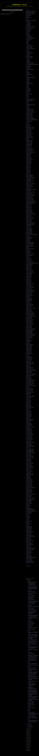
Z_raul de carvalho (29, 503)
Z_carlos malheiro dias (29, 261)
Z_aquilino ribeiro (29, 220)
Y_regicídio (28, 101)
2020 (28, 737)
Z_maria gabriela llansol (30, 450)
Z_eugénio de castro (29, 305)
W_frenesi (27, 16)
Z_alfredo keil (28, 155)
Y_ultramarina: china (29, 113)
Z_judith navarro (28, 401)
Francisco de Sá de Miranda (32, 663)
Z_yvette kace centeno (29, 562)
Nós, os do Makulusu (31, 603)
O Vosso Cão (30, 652)
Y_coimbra (27, 51)
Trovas (29, 719)
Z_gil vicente (28, 341)
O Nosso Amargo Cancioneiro (33, 717)
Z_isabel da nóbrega (29, 357)
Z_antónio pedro (28, 208)
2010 (28, 750)
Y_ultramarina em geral (30, 109)
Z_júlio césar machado (29, 407)
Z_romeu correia (28, 513)
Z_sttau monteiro (28, 539)
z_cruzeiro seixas (29, 277)
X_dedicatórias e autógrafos (30, 26)
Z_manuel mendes (29, 439)
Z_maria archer (28, 447)
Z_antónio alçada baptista (30, 177)
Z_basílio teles (28, 241)
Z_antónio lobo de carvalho (30, 201)
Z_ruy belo (27, 518)
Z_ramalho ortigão (29, 500)
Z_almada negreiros (29, 159)
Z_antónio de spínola (29, 186)
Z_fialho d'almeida (29, 327)
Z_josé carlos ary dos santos (30, 385)
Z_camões (27, 256)
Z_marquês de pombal (29, 473)
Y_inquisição (28, 68)
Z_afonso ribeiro (28, 135)
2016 (28, 743)
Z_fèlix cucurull (28, 309)
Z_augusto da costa (29, 232)
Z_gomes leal (28, 343)
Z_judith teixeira (28, 402)
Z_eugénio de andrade (29, 304)
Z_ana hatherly (28, 171)
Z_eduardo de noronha (29, 291)
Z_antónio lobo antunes (30, 199)
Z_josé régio (28, 394)
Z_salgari (27, 525)
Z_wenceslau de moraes (30, 561)
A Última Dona (30, 626)
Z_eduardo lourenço (29, 292)
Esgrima (29, 620)
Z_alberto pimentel (29, 145)
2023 (28, 732)
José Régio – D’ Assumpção (32, 627)
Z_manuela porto (28, 443)
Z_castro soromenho (29, 264)
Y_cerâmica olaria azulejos (30, 48)
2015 (28, 744)
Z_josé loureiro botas (29, 390)
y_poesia (27, 95)
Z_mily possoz (28, 477)
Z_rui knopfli (28, 517)
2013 (28, 747)
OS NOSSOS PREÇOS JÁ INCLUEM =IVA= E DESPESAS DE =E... (32, 583)
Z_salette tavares (29, 523)
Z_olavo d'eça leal (29, 486)
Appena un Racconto (31, 704)
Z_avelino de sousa (29, 237)
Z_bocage (27, 247)
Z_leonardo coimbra (29, 420)
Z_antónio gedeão (29, 193)
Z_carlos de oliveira (29, 259)
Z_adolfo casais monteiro (30, 127)
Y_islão (27, 70)
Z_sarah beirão (28, 530)
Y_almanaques (28, 35)
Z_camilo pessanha (29, 255)
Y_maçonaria (28, 78)
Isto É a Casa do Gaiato (32, 667)
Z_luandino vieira (28, 425)
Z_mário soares (28, 472)
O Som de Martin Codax (32, 716)
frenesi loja (19, 5)
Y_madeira (27, 79)
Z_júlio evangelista (29, 411)
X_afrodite (27, 21)
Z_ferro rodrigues (29, 326)
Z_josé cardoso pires (29, 384)
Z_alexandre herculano (29, 149)
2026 (28, 579)
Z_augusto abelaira (29, 230)
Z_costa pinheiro (28, 274)
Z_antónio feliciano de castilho (31, 189)
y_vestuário (28, 122)
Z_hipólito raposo (29, 350)
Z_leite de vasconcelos (29, 419)
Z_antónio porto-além (29, 210)
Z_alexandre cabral (29, 148)
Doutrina (29, 666)
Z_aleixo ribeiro (28, 146)
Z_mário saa (28, 469)
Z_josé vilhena (28, 399)
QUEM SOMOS (28, 15)
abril (28, 723)
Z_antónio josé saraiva (29, 198)
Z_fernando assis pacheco (30, 313)
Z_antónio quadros (29, 211)
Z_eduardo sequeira (29, 295)
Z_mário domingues (29, 465)
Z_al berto (27, 139)
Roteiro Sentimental (31, 608)
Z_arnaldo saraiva (29, 225)
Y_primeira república (29, 100)
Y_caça (27, 43)
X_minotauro (28, 31)
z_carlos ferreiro (28, 260)
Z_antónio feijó (28, 188)
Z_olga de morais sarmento (30, 487)
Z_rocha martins (28, 512)
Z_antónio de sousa (29, 185)
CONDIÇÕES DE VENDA (30, 12)
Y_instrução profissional (30, 69)
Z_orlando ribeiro (28, 492)
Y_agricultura (28, 34)
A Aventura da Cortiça (31, 591)
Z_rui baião (28, 516)
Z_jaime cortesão (29, 358)
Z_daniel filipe (28, 282)
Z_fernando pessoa (29, 322)
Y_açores (27, 33)
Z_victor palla (28, 553)
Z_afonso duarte (28, 132)
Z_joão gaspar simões (29, 367)
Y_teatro (27, 106)
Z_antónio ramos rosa (29, 212)
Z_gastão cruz (28, 339)
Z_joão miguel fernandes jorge (31, 370)
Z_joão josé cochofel (29, 368)
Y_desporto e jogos (29, 56)
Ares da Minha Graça (31, 629)
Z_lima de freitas (28, 423)
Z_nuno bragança (29, 483)
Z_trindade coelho (29, 547)
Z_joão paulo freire (29, 371)
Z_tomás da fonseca (29, 543)
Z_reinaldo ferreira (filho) (30, 509)
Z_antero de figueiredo (29, 175)
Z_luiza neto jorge (29, 429)
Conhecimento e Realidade (32, 611)
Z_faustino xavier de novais (30, 308)
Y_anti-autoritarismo (29, 37)
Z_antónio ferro (28, 190)
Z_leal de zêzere (28, 416)
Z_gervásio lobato (29, 340)
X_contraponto (28, 24)
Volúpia (29, 645)
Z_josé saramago (29, 397)
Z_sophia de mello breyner (30, 536)
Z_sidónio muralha (29, 532)
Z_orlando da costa (29, 490)
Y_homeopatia (28, 65)
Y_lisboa (27, 75)
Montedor (29, 709)
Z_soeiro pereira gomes (30, 535)
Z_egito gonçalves (29, 297)
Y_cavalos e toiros (29, 47)
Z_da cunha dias (28, 279)
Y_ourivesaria (28, 88)
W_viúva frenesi (28, 17)
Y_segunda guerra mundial (30, 104)
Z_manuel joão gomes (29, 438)
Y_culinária (27, 55)
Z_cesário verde (28, 268)
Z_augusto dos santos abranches (31, 234)
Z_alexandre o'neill (29, 150)
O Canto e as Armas (31, 707)
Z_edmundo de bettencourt (30, 290)
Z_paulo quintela (28, 496)
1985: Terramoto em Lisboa (32, 660)
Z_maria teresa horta (29, 455)
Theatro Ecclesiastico (31, 653)
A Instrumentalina (30, 621)
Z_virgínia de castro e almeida (31, 557)
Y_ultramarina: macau (29, 117)
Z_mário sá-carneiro (29, 468)
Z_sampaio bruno (29, 526)
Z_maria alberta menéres (30, 446)
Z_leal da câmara (29, 415)
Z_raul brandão (28, 501)
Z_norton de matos (29, 482)
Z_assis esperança (29, 229)
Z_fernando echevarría (29, 314)
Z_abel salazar (28, 126)
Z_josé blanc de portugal (30, 383)
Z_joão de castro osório (30, 363)
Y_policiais (27, 96)
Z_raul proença (28, 505)
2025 (28, 729)
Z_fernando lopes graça (30, 319)
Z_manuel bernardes (29, 433)
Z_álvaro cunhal (28, 163)
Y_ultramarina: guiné (29, 114)
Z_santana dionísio (29, 527)
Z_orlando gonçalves (29, 491)
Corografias (29, 605)
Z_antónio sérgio (28, 215)
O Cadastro (29, 590)
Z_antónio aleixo (28, 179)
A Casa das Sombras (31, 609)
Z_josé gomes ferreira (29, 389)
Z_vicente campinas (29, 552)
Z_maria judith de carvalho (30, 452)
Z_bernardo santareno (29, 246)
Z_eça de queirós (29, 288)
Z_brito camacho (28, 251)
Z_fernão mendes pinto (29, 323)
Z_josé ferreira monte (29, 388)
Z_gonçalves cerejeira (29, 344)
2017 (28, 741)
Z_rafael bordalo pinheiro (30, 499)
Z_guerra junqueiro (29, 345)
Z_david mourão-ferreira (30, 283)
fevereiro (29, 726)
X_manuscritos (28, 30)
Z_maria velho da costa (30, 456)
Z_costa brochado (29, 273)
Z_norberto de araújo (29, 481)
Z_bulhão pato (28, 252)
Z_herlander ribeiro (29, 349)
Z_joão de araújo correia (30, 362)
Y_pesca (27, 92)
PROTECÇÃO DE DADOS (30, 13)
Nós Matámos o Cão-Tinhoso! (33, 649)
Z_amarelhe (28, 170)
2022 (28, 734)
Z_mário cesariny (29, 460)
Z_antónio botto (28, 181)
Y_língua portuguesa (29, 74)
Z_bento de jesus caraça (30, 242)
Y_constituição (28, 53)
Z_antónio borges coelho (30, 180)
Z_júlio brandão (28, 406)
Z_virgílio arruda (28, 554)
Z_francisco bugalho (29, 332)
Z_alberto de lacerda (29, 140)
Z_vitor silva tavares (29, 558)
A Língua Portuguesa (31, 595)
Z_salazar (27, 522)
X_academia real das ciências (31, 20)
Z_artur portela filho (29, 228)
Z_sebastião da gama (29, 531)
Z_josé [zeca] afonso (29, 379)
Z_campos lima (28, 257)
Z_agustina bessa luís (29, 137)
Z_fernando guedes (29, 317)
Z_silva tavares (28, 534)
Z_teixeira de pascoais (29, 540)
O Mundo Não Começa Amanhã (33, 606)
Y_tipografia (28, 108)
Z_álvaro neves (28, 166)
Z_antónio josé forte (29, 197)
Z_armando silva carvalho (30, 224)
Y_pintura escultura (29, 93)
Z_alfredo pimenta (29, 157)
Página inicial (12, 11)
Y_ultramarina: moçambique (30, 118)
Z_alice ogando (28, 158)
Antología (29, 706)
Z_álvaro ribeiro (28, 167)
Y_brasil (27, 42)
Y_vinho (27, 123)
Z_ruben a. (27, 514)
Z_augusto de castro (29, 233)
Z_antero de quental (29, 176)
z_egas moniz (28, 296)
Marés (29, 710)
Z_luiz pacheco (28, 428)
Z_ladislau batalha (29, 414)
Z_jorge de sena (28, 376)
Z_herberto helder (29, 348)
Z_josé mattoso (28, 393)
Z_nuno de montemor (29, 485)
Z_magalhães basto (29, 430)
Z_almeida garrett (29, 162)
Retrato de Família (31, 701)
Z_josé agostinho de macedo (30, 380)
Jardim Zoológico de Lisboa (32, 639)
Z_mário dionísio (28, 464)
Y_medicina (28, 82)
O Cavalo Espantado (31, 712)
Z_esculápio (28, 301)
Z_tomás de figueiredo (29, 544)
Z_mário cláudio (28, 461)
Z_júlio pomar (28, 412)
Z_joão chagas (28, 361)
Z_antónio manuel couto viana (31, 202)
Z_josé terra (28, 398)
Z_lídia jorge (28, 421)
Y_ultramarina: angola (29, 110)
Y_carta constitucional (29, 46)
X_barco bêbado (28, 22)
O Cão (29, 650)
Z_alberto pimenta (29, 144)
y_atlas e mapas (28, 39)
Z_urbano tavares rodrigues (30, 548)
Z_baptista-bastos (29, 238)
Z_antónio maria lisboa (29, 203)
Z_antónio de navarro (29, 184)
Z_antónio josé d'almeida (30, 194)
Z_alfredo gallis (28, 154)
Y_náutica (27, 87)
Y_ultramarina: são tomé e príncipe (31, 119)
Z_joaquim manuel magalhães (31, 374)
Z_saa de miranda (29, 521)
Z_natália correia (28, 478)
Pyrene (29, 630)
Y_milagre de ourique (29, 83)
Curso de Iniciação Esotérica (32, 692)
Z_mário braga (28, 459)
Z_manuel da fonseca (29, 434)
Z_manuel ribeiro (28, 441)
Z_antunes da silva (29, 219)
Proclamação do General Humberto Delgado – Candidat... (32, 684)
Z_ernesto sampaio (29, 300)
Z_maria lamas (28, 454)
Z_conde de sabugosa (29, 272)
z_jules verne (28, 403)
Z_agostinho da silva (29, 136)
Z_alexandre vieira (29, 153)
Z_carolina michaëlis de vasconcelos (32, 263)
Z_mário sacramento (29, 470)
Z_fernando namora (29, 321)
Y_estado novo (28, 60)
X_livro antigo (28, 29)
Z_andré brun (28, 172)
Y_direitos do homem (29, 57)
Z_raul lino (27, 504)
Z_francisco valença (29, 336)
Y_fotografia (28, 61)
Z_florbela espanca (29, 331)
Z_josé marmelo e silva (29, 392)
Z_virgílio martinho (29, 556)
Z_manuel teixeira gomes (30, 442)
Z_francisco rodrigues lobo (30, 335)
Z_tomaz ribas (28, 545)
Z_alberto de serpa (29, 141)
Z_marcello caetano (29, 445)
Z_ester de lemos (29, 303)
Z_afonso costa (28, 131)
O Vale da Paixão (30, 624)
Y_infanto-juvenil (28, 66)
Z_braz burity (28, 250)
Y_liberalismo (28, 73)
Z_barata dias (28, 239)
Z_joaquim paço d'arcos (30, 375)
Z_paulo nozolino (28, 495)
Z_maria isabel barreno (29, 451)
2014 (28, 746)
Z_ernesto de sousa (29, 299)
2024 (28, 731)
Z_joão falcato (28, 366)
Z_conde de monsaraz (29, 270)
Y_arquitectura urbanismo (30, 38)
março (29, 725)
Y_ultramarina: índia (29, 115)
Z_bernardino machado (29, 243)
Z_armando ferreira (29, 221)
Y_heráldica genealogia (30, 62)
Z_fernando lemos (29, 318)
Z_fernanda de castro (29, 312)
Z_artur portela (28, 226)
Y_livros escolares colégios (30, 77)
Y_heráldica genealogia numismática (32, 64)
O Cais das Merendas (31, 623)
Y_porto (27, 97)
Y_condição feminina (29, 52)
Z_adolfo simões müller (29, 128)
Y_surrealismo (28, 105)
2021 (28, 735)
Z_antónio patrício (29, 207)
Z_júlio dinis (28, 410)
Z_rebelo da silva (28, 508)
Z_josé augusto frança (29, 381)
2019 (28, 738)
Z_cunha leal (28, 278)
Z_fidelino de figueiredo (30, 330)
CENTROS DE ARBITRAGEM (31, 11)
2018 (28, 740)
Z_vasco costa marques (30, 549)
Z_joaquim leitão (28, 372)
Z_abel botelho (28, 124)
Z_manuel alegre (28, 432)
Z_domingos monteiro (29, 286)
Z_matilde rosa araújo (29, 474)
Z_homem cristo (28, 352)
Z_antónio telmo (28, 216)
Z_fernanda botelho (29, 310)
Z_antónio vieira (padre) (30, 217)
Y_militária (27, 84)
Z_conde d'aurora (29, 269)
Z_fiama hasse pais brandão (30, 328)
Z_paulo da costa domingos (30, 494)
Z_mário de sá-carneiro (29, 463)
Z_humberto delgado (29, 353)
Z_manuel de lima (29, 437)
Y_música (27, 86)
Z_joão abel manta (29, 359)
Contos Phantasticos (31, 599)
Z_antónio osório (28, 206)
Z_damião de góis (29, 281)
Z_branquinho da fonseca (30, 248)
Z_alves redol (28, 168)
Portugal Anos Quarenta (32, 674)
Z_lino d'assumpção (29, 424)
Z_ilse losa (27, 354)
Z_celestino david (29, 265)
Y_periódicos (28, 91)
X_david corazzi (28, 25)
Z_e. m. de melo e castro (30, 287)
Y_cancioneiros (28, 44)
